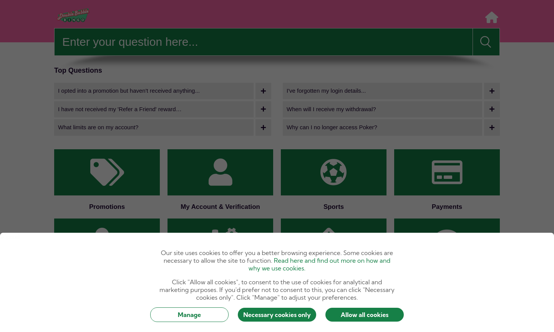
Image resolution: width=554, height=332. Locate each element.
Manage (189, 315)
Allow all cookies (365, 315)
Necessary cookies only (277, 315)
